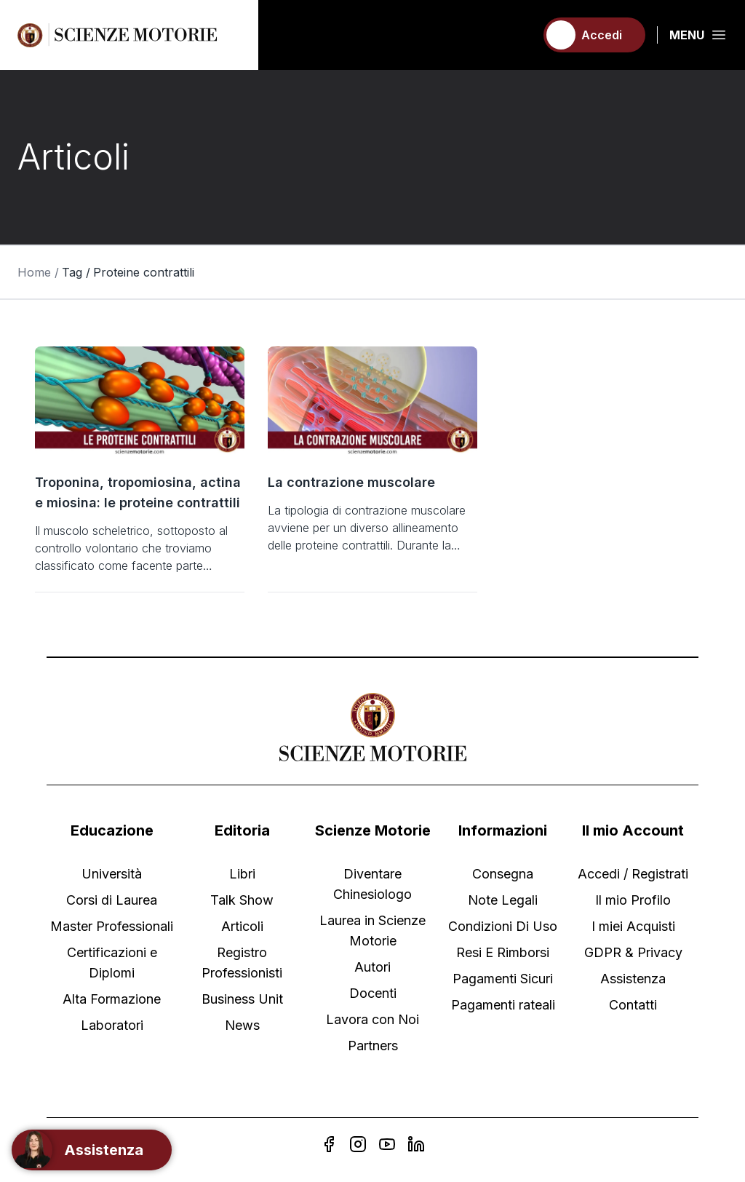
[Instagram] (358, 1144)
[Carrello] (517, 34)
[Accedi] (594, 34)
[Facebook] (329, 1144)
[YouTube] (387, 1144)
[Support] (92, 1150)
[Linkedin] (416, 1144)
